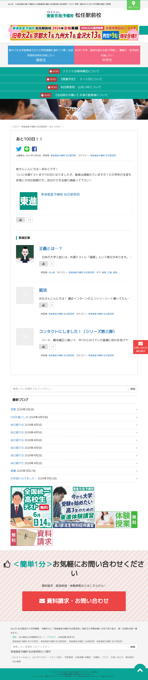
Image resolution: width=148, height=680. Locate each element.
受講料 (96, 657)
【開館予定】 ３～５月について (74, 79)
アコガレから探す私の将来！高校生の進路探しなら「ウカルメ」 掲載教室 (74, 672)
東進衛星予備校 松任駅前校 (34, 126)
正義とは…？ (50, 248)
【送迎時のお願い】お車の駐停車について (74, 95)
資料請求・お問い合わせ (74, 601)
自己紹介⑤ (17, 432)
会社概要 (16, 661)
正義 (109, 272)
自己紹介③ (17, 448)
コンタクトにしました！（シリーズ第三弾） (78, 331)
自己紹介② (17, 455)
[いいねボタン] (20, 219)
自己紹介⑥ (17, 425)
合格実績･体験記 (83, 657)
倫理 (104, 272)
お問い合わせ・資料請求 (122, 657)
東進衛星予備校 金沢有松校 (109, 641)
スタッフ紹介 (55, 657)
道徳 (115, 272)
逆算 (13, 409)
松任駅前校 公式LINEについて (74, 87)
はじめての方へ (39, 657)
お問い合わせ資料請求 (140, 347)
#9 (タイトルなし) (21, 657)
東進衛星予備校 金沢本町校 (25, 641)
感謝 (13, 471)
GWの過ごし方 (19, 417)
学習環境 (68, 657)
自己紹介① (17, 463)
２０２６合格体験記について (74, 71)
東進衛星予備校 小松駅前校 (82, 641)
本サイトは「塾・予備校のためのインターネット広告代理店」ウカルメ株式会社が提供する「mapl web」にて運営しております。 (74, 676)
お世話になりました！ (24, 478)
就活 (43, 290)
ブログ (16, 126)
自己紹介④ (17, 440)
